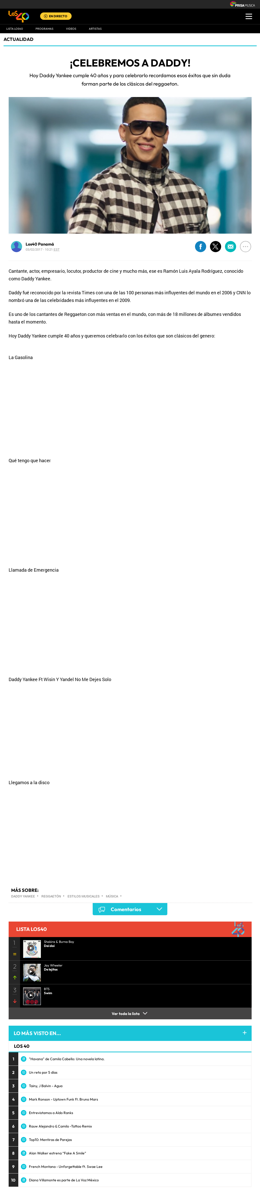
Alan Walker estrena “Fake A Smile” (57, 1153)
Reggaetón (51, 896)
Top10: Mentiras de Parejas (50, 1139)
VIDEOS (71, 28)
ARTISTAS (95, 28)
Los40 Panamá (40, 244)
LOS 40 (21, 1046)
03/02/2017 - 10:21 (43, 249)
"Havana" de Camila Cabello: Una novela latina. (67, 1059)
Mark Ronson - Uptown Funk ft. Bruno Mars (63, 1099)
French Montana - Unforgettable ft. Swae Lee (66, 1166)
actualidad (19, 39)
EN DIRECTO (58, 16)
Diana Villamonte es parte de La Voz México (64, 1180)
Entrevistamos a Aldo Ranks (51, 1112)
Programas (44, 28)
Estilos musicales (84, 896)
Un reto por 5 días (43, 1072)
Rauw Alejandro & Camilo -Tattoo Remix (60, 1126)
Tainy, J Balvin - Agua (45, 1086)
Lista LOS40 (14, 28)
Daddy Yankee (23, 896)
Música (112, 896)
